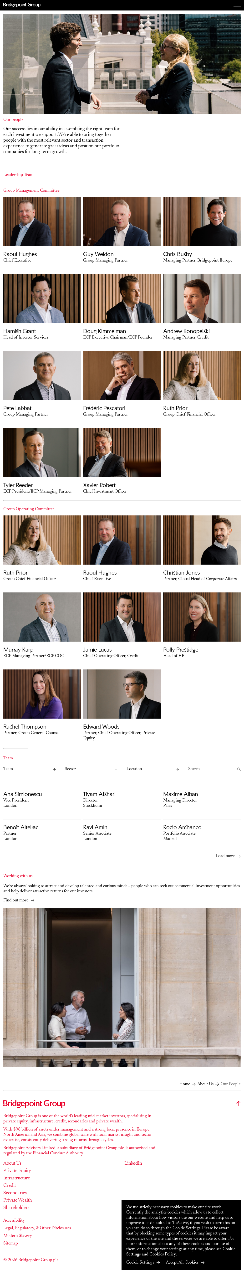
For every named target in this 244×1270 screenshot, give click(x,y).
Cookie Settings (140, 1262)
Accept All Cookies (182, 1262)
